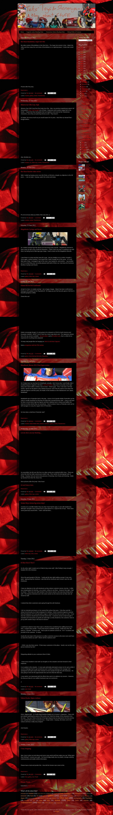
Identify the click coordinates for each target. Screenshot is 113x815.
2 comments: (38, 274)
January (84, 152)
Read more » (24, 90)
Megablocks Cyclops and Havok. (31, 229)
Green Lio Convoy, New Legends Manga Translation (89, 179)
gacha (44, 796)
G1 (30, 162)
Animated (23, 793)
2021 (81, 59)
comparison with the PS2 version (34, 345)
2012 (81, 80)
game (26, 356)
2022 (81, 56)
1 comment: (38, 217)
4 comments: (38, 491)
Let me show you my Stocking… (31, 433)
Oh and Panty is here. (27, 485)
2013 (81, 77)
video (52, 802)
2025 (81, 49)
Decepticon (78, 793)
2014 (81, 75)
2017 (81, 68)
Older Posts (70, 782)
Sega (68, 800)
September (85, 89)
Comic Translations (65, 793)
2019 (81, 63)
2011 (81, 154)
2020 (81, 61)
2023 (81, 54)
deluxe (88, 793)
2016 (81, 70)
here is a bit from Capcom (52, 341)
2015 (81, 73)
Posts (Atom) (31, 785)
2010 (81, 157)
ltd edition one (56, 336)
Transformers (41, 95)
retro (32, 553)
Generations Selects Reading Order (55, 32)
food (26, 777)
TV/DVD (47, 802)
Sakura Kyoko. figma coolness (30, 698)
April (83, 145)
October (84, 86)
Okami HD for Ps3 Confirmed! (31, 285)
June (83, 96)
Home (22, 32)
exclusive (46, 423)
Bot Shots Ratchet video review (31, 171)
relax (40, 800)
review (35, 95)
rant (26, 689)
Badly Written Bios (34, 423)
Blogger (57, 811)
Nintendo (54, 798)
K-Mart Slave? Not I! (27, 563)
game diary (71, 796)
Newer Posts (25, 782)
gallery (31, 95)
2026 (81, 47)
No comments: (39, 93)
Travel (29, 689)
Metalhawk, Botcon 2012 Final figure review (35, 365)
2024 (81, 52)
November (85, 84)
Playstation (45, 356)
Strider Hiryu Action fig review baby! (33, 503)
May (83, 142)
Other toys (34, 162)
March (83, 147)
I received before (48, 385)
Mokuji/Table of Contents (74, 32)
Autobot (27, 95)
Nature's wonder (44, 798)
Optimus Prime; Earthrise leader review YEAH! (88, 168)
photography (78, 798)
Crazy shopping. (26, 748)
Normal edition (44, 336)
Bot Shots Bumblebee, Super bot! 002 (33, 42)
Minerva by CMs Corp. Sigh (30, 105)
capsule (55, 793)
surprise (86, 800)
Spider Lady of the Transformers (89, 197)
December (85, 82)
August (84, 91)
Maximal (30, 798)
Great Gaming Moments (35, 356)
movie (35, 798)
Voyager (58, 802)
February (84, 149)
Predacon (26, 800)
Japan (23, 798)
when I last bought (33, 110)
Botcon (42, 423)
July (83, 93)
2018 (81, 66)
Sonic (77, 800)
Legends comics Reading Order (35, 32)
